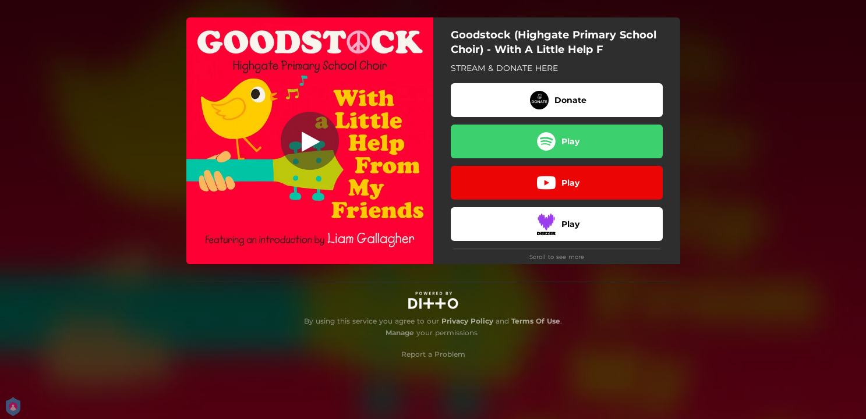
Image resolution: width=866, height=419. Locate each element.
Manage (400, 332)
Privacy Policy (467, 321)
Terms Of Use (535, 321)
